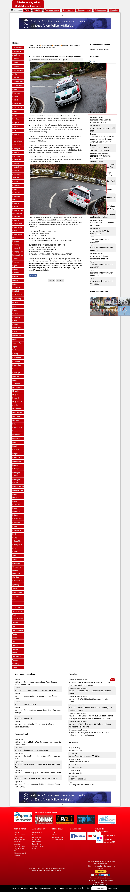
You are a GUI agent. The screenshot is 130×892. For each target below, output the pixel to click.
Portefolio (54, 835)
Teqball (15, 623)
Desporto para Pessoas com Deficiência (17, 213)
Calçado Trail (73, 776)
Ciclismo (15, 163)
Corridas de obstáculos (16, 176)
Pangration (16, 454)
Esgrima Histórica (15, 271)
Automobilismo (17, 82)
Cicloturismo (17, 167)
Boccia (14, 115)
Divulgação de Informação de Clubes (17, 255)
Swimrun (15, 596)
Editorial (16, 833)
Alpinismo (16, 55)
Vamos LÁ (28, 718)
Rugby (14, 534)
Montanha (57, 45)
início (38, 45)
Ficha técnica (18, 837)
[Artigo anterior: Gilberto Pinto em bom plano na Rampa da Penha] (51, 280)
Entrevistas (18, 748)
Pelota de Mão (17, 490)
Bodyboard (16, 119)
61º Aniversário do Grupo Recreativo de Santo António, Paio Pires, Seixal (102, 139)
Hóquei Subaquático (17, 326)
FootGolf (15, 291)
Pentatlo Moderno (15, 495)
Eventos (93, 134)
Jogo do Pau (17, 343)
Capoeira (15, 152)
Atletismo (15, 74)
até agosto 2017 (110, 835)
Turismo (15, 638)
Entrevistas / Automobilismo (78, 705)
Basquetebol (17, 104)
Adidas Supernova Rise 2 (79, 762)
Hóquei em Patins (16, 319)
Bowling (15, 126)
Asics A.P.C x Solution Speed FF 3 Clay (84, 756)
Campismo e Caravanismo (17, 139)
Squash (15, 588)
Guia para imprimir (57, 839)
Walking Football (15, 650)
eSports (15, 276)
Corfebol (15, 171)
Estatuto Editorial (19, 835)
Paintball (15, 450)
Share (33, 275)
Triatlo (14, 634)
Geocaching (16, 299)
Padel (14, 442)
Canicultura (16, 145)
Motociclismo (17, 412)
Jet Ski (14, 339)
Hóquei (15, 314)
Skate (14, 559)
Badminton (16, 89)
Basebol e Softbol (16, 98)
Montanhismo (17, 409)
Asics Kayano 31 (75, 773)
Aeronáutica (16, 51)
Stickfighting (17, 592)
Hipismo (15, 310)
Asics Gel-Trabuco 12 (77, 779)
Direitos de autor (19, 839)
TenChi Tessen (17, 611)
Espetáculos (19, 739)
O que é (53, 833)
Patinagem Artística (16, 474)
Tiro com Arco (17, 630)
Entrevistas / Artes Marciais (78, 679)
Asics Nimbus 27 (75, 767)
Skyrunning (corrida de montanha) (16, 570)
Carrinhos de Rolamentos (17, 157)
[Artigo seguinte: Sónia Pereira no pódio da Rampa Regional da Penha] (60, 280)
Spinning (15, 585)
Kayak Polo (16, 357)
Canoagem (16, 149)
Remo (14, 526)
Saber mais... (113, 888)
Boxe (14, 130)
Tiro (13, 626)
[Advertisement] (109, 90)
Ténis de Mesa (17, 619)
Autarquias (16, 78)
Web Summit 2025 (31, 704)
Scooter (15, 552)
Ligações (114, 10)
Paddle (14, 446)
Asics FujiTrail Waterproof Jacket (81, 785)
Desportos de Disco (17, 228)
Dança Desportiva (16, 190)
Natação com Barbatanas (17, 429)
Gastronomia (17, 295)
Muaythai (15, 420)
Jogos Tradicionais (16, 348)
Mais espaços (100, 10)
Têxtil (70, 782)
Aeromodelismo (18, 47)
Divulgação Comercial (16, 246)
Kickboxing (16, 365)
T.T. (13, 604)
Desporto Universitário (17, 221)
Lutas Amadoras (16, 381)
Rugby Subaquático (17, 539)
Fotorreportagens (52, 10)
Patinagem (16, 469)
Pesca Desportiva (16, 502)
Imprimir (64, 59)
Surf (13, 600)
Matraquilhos (17, 387)
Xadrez (14, 667)
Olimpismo (16, 435)
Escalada (15, 262)
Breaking (15, 134)
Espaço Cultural (84, 10)
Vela (13, 642)
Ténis (14, 615)
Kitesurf (15, 369)
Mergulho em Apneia (17, 403)
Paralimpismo (17, 457)
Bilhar (14, 111)
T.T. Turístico (17, 607)
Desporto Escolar (15, 204)
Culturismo (16, 185)
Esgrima (15, 266)
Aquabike (15, 66)
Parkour (15, 465)
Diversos (15, 241)
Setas (14, 555)
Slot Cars (15, 577)
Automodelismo (18, 85)
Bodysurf (15, 123)
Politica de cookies (20, 846)
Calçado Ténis (73, 753)
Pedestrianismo (18, 487)
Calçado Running (74, 748)
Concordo (99, 888)
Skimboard (16, 563)
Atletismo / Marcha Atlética (99, 153)
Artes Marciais (17, 70)
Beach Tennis (17, 107)
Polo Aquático (17, 519)
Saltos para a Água (17, 546)
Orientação (16, 438)
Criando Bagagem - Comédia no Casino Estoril (42, 773)
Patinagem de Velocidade (17, 481)
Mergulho (15, 391)
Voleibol (15, 645)
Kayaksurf (16, 361)
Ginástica (15, 302)
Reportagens (68, 10)
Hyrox (14, 331)
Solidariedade (17, 581)
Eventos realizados (57, 837)
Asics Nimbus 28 (75, 750)
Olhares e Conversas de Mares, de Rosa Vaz (41, 690)
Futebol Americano (16, 285)
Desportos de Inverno (17, 235)
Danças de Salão (16, 197)
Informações (16, 335)
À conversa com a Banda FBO (36, 750)
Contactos (17, 855)
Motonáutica (16, 416)
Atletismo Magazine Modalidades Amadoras (47, 870)
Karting (15, 354)
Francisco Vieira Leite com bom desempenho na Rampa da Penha (55, 56)
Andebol (15, 63)
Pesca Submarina (16, 509)
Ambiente (15, 59)
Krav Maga (16, 373)
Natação (15, 424)
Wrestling (15, 664)
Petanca (15, 515)
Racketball (16, 523)
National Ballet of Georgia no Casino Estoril (41, 778)
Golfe (14, 306)
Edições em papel (20, 853)
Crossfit (15, 182)
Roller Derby (16, 530)
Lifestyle (15, 376)
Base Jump (16, 93)
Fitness (15, 280)
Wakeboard (16, 656)
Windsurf (15, 660)
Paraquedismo (17, 461)
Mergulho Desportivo (16, 396)
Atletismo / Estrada (96, 117)
